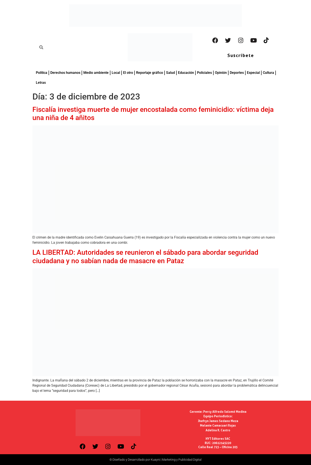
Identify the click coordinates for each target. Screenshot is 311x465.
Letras (41, 83)
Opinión (221, 73)
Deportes (237, 73)
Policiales (204, 73)
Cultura (268, 73)
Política (41, 73)
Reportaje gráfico (149, 73)
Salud (170, 73)
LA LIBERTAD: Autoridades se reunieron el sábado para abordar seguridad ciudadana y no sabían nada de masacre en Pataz (145, 256)
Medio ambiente (96, 73)
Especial (253, 73)
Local (116, 73)
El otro (128, 73)
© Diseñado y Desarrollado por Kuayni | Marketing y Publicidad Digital (155, 459)
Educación (186, 73)
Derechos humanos (65, 73)
